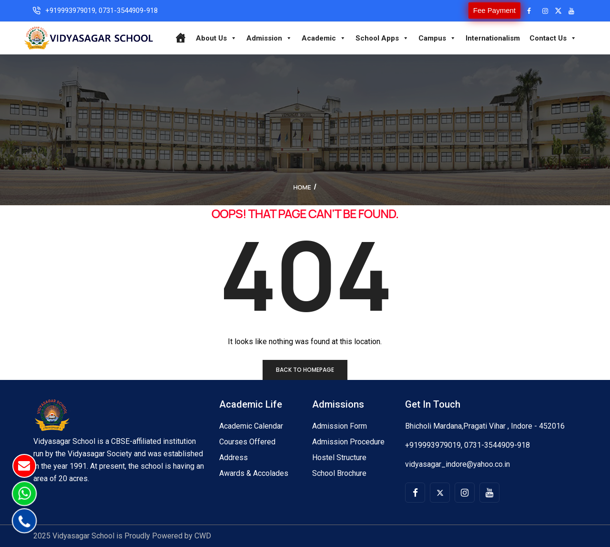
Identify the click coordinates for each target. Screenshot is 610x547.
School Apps (382, 38)
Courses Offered (247, 441)
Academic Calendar (251, 426)
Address (233, 457)
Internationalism (493, 38)
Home (302, 187)
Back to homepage (305, 370)
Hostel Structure (339, 457)
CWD (202, 535)
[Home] (180, 38)
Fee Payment (494, 10)
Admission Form (339, 426)
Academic (324, 38)
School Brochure (339, 473)
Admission (269, 38)
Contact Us (553, 38)
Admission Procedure (348, 441)
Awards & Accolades (253, 473)
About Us (216, 38)
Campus (437, 38)
